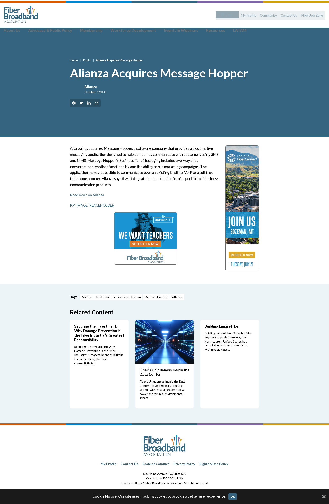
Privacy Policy (184, 475)
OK (232, 496)
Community (265, 14)
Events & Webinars (171, 31)
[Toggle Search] (320, 32)
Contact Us (287, 14)
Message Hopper (156, 308)
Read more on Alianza (87, 205)
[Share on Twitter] (81, 114)
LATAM (224, 31)
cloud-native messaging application (118, 308)
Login (228, 14)
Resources (203, 31)
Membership (88, 31)
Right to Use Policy (213, 475)
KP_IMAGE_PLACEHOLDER (94, 216)
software (177, 308)
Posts (87, 71)
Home (74, 71)
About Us (15, 31)
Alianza (90, 97)
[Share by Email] (96, 114)
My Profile (244, 14)
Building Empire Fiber (222, 337)
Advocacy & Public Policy (51, 31)
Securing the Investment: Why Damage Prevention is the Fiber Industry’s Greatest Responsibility (99, 344)
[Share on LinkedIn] (89, 114)
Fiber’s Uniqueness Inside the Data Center (164, 383)
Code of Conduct (155, 475)
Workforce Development (127, 31)
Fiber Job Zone (311, 14)
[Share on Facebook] (74, 114)
